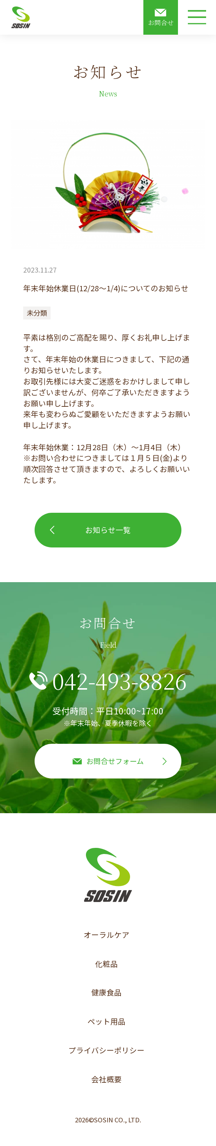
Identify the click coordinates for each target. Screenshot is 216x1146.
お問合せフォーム (115, 761)
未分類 (37, 313)
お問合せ (161, 22)
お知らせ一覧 (108, 529)
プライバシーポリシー (106, 1050)
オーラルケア (106, 934)
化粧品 (106, 963)
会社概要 (106, 1079)
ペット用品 (106, 1021)
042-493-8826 (119, 680)
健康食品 (106, 992)
